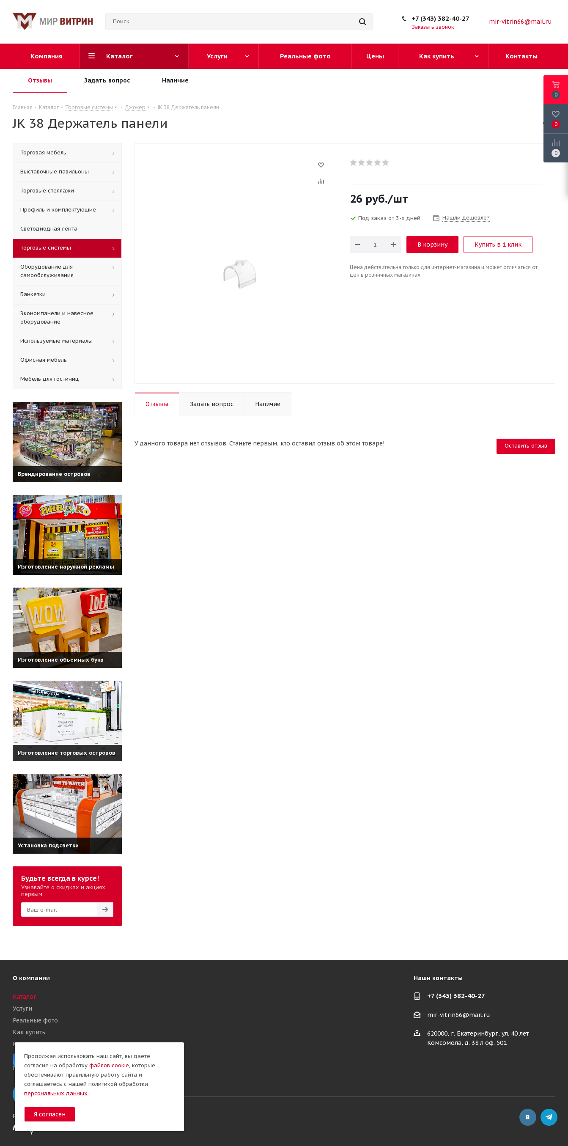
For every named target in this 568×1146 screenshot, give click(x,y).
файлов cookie (109, 1065)
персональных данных (56, 1093)
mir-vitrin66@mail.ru (520, 21)
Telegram (549, 1117)
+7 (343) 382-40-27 (440, 18)
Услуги (22, 1008)
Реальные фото (35, 1020)
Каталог (24, 996)
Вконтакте (527, 1117)
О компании (31, 978)
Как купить (29, 1032)
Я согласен (50, 1114)
